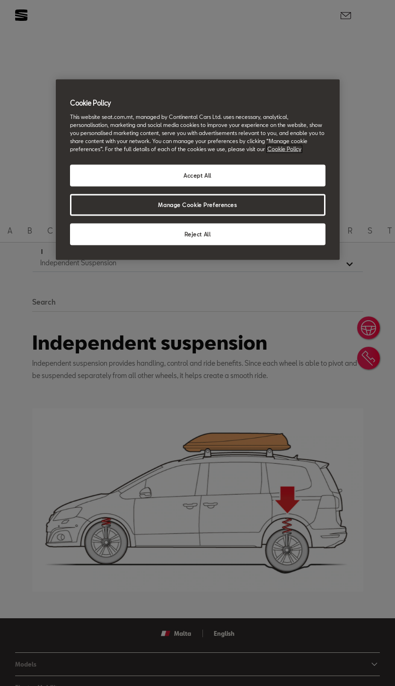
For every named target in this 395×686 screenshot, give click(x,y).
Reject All (197, 234)
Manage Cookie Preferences (197, 205)
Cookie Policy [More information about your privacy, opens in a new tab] (284, 149)
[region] (198, 170)
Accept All (197, 175)
